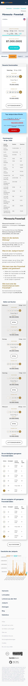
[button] (25, 2)
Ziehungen (5, 607)
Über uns (4, 632)
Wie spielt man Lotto (7, 625)
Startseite (9, 8)
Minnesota (4, 56)
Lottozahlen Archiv (14, 105)
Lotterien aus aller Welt (9, 599)
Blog (3, 611)
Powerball (23, 8)
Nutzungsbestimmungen (8, 639)
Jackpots (5, 603)
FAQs (3, 621)
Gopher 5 (20, 56)
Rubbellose (5, 615)
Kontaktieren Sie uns (7, 636)
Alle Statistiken (14, 544)
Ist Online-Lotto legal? (8, 628)
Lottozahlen (16, 8)
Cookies (4, 643)
